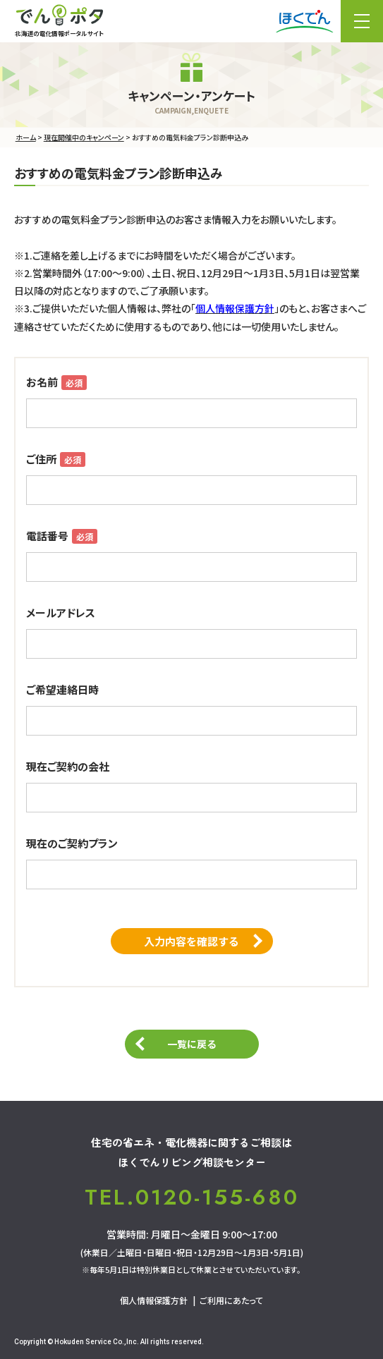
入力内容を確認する (191, 941)
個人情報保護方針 (154, 1300)
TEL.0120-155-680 (192, 1197)
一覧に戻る (191, 1044)
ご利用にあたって (231, 1300)
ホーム (26, 137)
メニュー (362, 21)
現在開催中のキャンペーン (84, 137)
